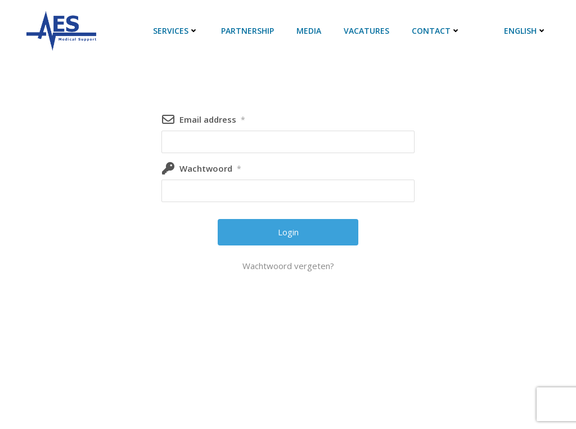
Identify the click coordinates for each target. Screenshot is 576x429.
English (525, 30)
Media (308, 30)
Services (176, 30)
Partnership (247, 30)
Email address (212, 119)
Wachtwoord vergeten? (288, 265)
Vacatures (366, 30)
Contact (436, 30)
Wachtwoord (210, 168)
